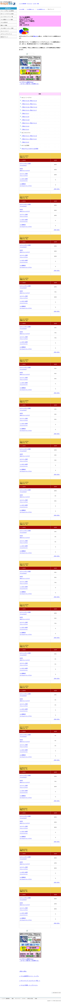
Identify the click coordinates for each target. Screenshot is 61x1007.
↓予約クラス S (25, 110)
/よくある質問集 (7, 10)
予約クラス (35, 36)
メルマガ (34, 3)
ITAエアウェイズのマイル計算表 (30, 148)
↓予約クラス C (25, 135)
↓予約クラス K (25, 104)
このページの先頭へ (56, 992)
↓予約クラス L (33, 104)
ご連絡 (35, 998)
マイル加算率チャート (41, 9)
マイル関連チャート (30, 9)
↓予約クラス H (33, 100)
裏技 (38, 3)
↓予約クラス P (25, 142)
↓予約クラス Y (25, 113)
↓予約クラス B (25, 100)
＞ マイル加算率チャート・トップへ (29, 976)
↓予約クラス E (33, 139)
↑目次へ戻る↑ (57, 189)
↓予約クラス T (33, 110)
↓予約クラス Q (33, 107)
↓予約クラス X (33, 123)
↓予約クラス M (25, 107)
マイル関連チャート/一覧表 (7, 19)
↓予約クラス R (25, 116)
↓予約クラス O (25, 126)
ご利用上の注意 (30, 998)
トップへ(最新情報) (22, 3)
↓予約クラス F (25, 129)
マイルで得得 (21, 9)
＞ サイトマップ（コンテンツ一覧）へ (29, 980)
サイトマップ (29, 3)
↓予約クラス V (25, 123)
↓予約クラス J (25, 139)
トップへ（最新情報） (6, 998)
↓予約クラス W (25, 120)
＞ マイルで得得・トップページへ (28, 985)
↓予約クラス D (33, 135)
